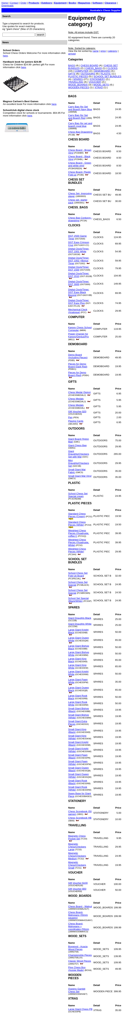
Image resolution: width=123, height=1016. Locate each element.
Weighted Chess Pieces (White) (77, 550)
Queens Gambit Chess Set (76, 990)
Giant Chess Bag (77, 445)
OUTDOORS (88, 73)
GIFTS (71, 73)
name (95, 51)
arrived (72, 53)
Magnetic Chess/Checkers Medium (77, 856)
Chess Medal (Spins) (79, 392)
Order (23, 2)
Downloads (7, 5)
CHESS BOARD (89, 65)
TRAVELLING (75, 82)
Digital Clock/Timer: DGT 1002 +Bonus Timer (78, 261)
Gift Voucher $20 (77, 411)
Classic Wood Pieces (79, 961)
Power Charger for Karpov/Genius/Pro (78, 335)
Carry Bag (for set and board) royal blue (80, 124)
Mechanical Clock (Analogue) (77, 311)
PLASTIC (106, 73)
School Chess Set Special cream (78, 495)
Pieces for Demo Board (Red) (77, 374)
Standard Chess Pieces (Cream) (77, 515)
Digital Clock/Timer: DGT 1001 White (78, 250)
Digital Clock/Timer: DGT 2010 (78, 275)
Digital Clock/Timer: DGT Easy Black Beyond (78, 292)
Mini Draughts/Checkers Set (78, 463)
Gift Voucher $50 (77, 888)
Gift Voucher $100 (78, 883)
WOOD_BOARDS (78, 84)
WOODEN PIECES (78, 87)
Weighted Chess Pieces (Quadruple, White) (78, 542)
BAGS (71, 65)
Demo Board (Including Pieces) (78, 356)
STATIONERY (97, 79)
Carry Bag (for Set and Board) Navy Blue (80, 108)
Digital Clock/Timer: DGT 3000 (78, 283)
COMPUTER (81, 71)
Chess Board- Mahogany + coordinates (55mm (78, 926)
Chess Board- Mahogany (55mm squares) (78, 915)
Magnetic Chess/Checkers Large (77, 847)
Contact (14, 2)
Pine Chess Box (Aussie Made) (77, 969)
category (112, 51)
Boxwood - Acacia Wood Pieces (78, 948)
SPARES (78, 79)
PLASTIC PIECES (78, 76)
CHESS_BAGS (93, 68)
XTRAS (99, 87)
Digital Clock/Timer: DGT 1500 (78, 268)
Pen (70, 417)
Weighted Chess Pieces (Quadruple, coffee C (78, 533)
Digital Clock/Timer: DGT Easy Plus (78, 301)
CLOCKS (112, 68)
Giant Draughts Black (79, 618)
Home (4, 2)
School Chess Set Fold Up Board (78, 574)
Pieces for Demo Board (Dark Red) (77, 365)
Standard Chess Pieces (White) (77, 523)
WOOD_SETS (101, 84)
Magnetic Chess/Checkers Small (77, 865)
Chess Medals (76, 398)
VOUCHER (95, 82)
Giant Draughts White (79, 624)
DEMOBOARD (102, 71)
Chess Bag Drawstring (80, 132)
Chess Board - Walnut (80, 906)
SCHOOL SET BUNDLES (107, 76)
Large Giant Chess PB (80, 1009)
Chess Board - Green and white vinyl (79, 164)
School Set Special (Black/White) (78, 599)
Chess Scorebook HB (79, 817)
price (103, 51)
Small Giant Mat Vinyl (79, 476)
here (5, 55)
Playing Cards (75, 421)
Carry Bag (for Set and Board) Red (78, 116)
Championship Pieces (80, 955)
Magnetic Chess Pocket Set (77, 837)
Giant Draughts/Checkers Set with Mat (78, 454)
